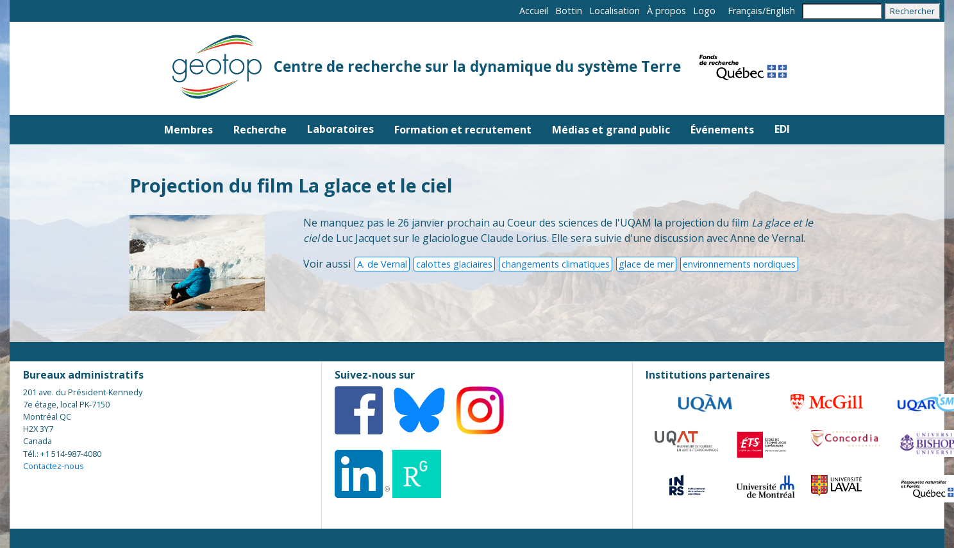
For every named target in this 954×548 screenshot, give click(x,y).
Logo (704, 10)
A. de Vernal (382, 264)
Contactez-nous (53, 466)
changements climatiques (555, 264)
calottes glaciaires (454, 264)
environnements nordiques (739, 264)
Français (745, 10)
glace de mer (646, 264)
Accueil (533, 10)
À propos (666, 10)
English (780, 10)
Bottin (568, 10)
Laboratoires (340, 129)
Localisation (614, 10)
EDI (782, 129)
